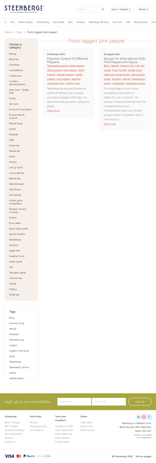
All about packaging (14, 430)
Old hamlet (15, 195)
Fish (137, 65)
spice (12, 356)
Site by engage (143, 456)
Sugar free (14, 250)
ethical (12, 329)
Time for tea (15, 278)
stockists (13, 245)
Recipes (116, 79)
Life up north (16, 167)
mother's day (72, 83)
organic (13, 345)
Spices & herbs (17, 234)
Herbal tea (14, 151)
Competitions (16, 70)
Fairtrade (13, 134)
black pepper (76, 65)
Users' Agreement (64, 430)
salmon (126, 79)
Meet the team (16, 184)
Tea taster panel (17, 272)
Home (8, 32)
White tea (14, 294)
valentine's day (55, 83)
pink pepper (70, 70)
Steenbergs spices (19, 367)
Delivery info (86, 426)
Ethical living (15, 123)
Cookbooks (15, 76)
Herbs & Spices (25, 22)
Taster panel (15, 261)
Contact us (10, 442)
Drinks (12, 98)
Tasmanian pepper (57, 65)
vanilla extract (16, 378)
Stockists (9, 438)
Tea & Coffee (58, 22)
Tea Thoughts (11, 426)
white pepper (54, 70)
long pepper (64, 79)
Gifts (128, 22)
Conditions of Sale (64, 426)
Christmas (14, 65)
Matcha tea (14, 178)
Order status (86, 422)
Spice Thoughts (12, 422)
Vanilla (12, 283)
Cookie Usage (62, 442)
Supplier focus (17, 256)
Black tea (14, 59)
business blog (16, 323)
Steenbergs (15, 239)
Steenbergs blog (38, 426)
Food (115, 70)
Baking (12, 54)
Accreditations (37, 430)
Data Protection (62, 438)
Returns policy (87, 430)
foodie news (135, 70)
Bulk (70, 22)
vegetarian (118, 83)
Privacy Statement (63, 434)
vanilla (12, 373)
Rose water (15, 223)
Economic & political (20, 109)
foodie (123, 70)
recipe (107, 79)
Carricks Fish (127, 65)
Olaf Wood (15, 189)
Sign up (139, 401)
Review (13, 217)
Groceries (80, 22)
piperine (76, 79)
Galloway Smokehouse (117, 74)
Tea (11, 267)
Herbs (12, 156)
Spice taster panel (18, 228)
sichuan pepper (65, 74)
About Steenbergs (13, 434)
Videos (13, 289)
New (12, 22)
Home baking (43, 22)
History (13, 162)
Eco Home (117, 22)
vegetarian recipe (135, 83)
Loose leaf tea (16, 173)
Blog (19, 32)
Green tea (14, 145)
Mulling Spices (141, 22)
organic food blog (19, 351)
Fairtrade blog (16, 340)
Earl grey (14, 104)
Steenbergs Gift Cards (99, 22)
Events (12, 129)
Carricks (114, 65)
